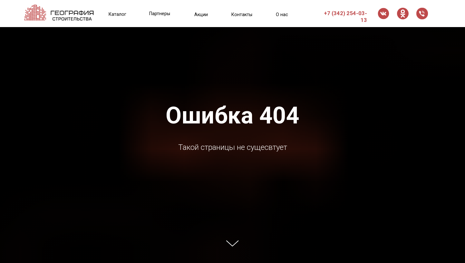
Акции (201, 14)
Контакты (241, 14)
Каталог (117, 14)
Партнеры (159, 13)
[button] (422, 13)
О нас (282, 14)
